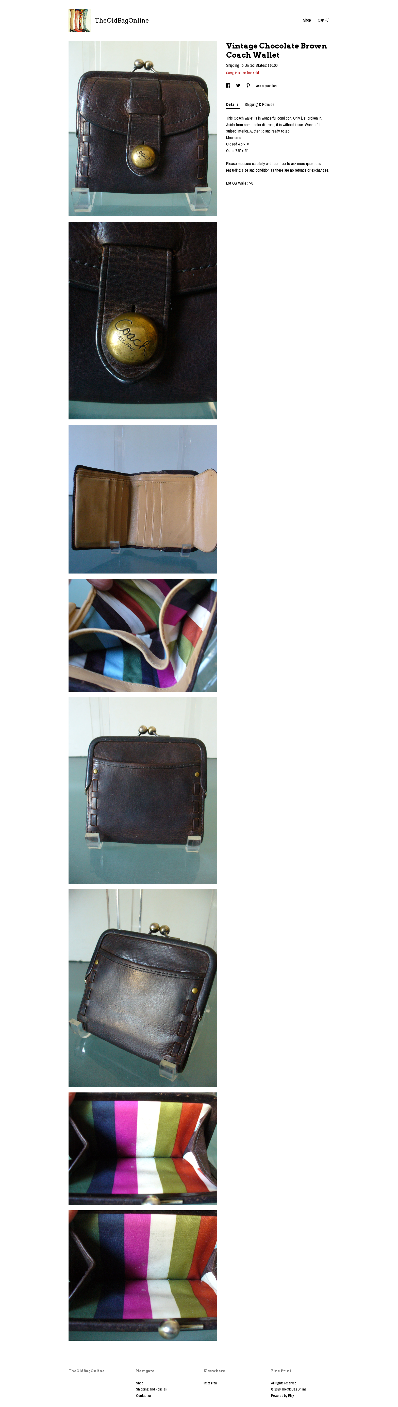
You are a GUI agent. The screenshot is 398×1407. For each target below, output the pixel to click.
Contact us (144, 1395)
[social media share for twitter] (238, 86)
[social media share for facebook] (228, 86)
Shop (307, 20)
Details (233, 104)
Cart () (323, 20)
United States (255, 65)
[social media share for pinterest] (248, 86)
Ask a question (266, 86)
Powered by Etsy (282, 1395)
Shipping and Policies (151, 1389)
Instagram (211, 1383)
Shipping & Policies (259, 104)
